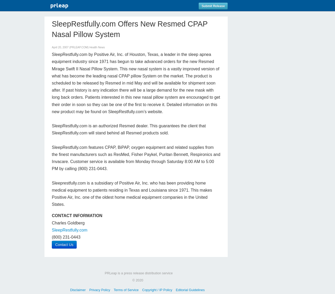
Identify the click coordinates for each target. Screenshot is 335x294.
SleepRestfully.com (69, 230)
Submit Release (213, 6)
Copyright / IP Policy (157, 290)
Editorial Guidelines (190, 290)
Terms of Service (126, 290)
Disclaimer (78, 290)
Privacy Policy (99, 290)
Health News (97, 47)
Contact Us (64, 245)
